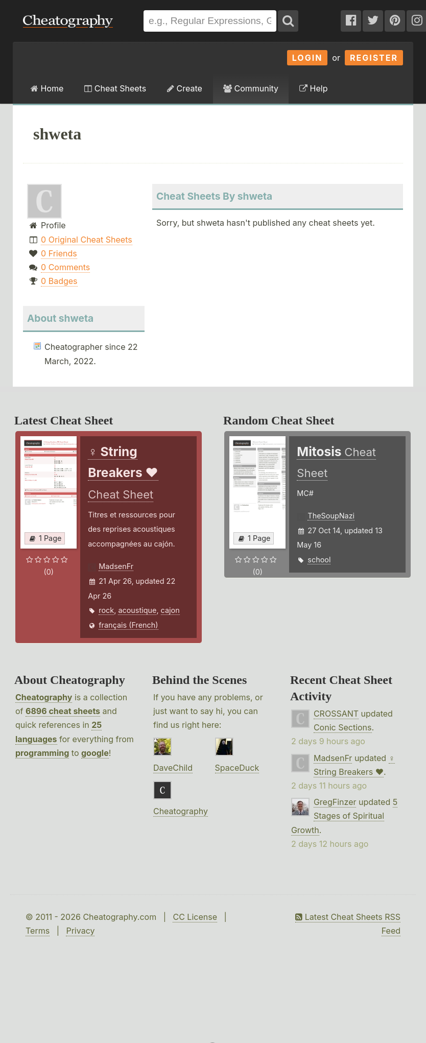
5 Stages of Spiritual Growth (344, 816)
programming (42, 753)
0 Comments (65, 267)
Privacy (80, 931)
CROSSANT (336, 713)
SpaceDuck (237, 768)
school (318, 559)
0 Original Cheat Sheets (86, 239)
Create (184, 88)
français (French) (128, 625)
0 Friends (59, 253)
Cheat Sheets (115, 88)
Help (313, 88)
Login (307, 58)
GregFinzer (335, 802)
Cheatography (43, 697)
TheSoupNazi (330, 515)
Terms (38, 931)
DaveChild (173, 768)
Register (374, 58)
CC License (195, 917)
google (95, 753)
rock (106, 610)
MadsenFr (116, 566)
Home (47, 88)
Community (250, 88)
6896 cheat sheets (63, 711)
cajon (170, 610)
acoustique (137, 610)
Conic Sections (343, 727)
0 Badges (59, 281)
